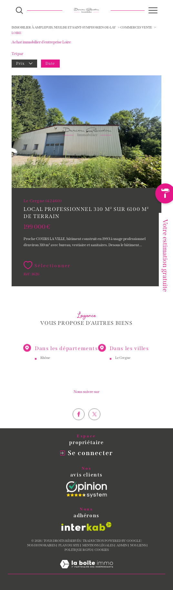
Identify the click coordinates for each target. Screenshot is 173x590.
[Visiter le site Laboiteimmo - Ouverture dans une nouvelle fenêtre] (86, 571)
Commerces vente (136, 27)
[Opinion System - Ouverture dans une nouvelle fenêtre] (86, 489)
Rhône (45, 362)
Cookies (102, 550)
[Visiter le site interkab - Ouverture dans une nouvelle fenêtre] (86, 526)
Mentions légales (98, 545)
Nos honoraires (41, 545)
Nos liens (138, 545)
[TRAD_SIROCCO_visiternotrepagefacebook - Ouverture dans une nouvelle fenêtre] (79, 424)
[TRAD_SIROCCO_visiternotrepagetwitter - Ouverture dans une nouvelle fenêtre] (94, 424)
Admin (122, 545)
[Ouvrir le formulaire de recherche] (19, 10)
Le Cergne (122, 362)
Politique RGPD (78, 550)
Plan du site (68, 545)
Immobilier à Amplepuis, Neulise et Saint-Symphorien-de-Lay (64, 27)
